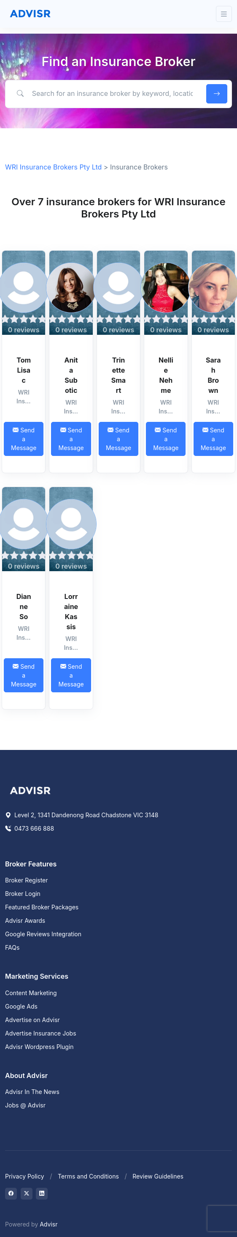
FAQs (12, 947)
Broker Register (26, 880)
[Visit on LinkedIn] (42, 1194)
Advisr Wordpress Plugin (39, 1046)
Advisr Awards (25, 920)
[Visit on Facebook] (11, 1194)
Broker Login (22, 893)
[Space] (30, 790)
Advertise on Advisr (32, 1019)
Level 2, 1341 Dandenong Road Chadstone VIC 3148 (81, 814)
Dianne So (23, 606)
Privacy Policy (24, 1176)
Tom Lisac (23, 370)
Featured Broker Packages (41, 907)
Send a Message (23, 438)
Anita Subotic (71, 375)
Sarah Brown (213, 375)
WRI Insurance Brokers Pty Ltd (53, 167)
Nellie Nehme (166, 375)
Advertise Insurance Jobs (40, 1033)
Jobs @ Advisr (25, 1105)
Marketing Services (36, 976)
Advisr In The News (32, 1091)
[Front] (30, 13)
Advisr (48, 1224)
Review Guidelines (157, 1176)
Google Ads (21, 1006)
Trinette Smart (118, 375)
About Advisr (26, 1075)
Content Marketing (31, 992)
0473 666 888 (29, 828)
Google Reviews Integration (43, 934)
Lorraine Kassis (71, 611)
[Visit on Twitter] (26, 1194)
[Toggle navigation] (224, 14)
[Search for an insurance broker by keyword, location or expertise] (104, 93)
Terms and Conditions (88, 1176)
